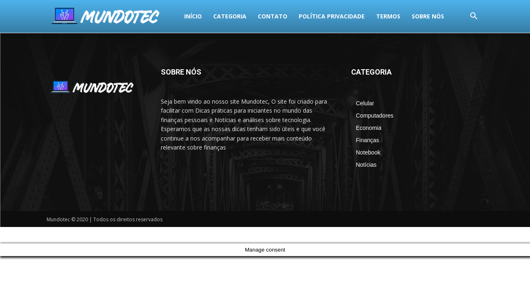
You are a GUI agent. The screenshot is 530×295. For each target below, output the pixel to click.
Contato (150, 16)
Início (70, 16)
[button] (474, 17)
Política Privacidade (209, 16)
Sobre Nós (305, 16)
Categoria (107, 16)
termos (265, 16)
